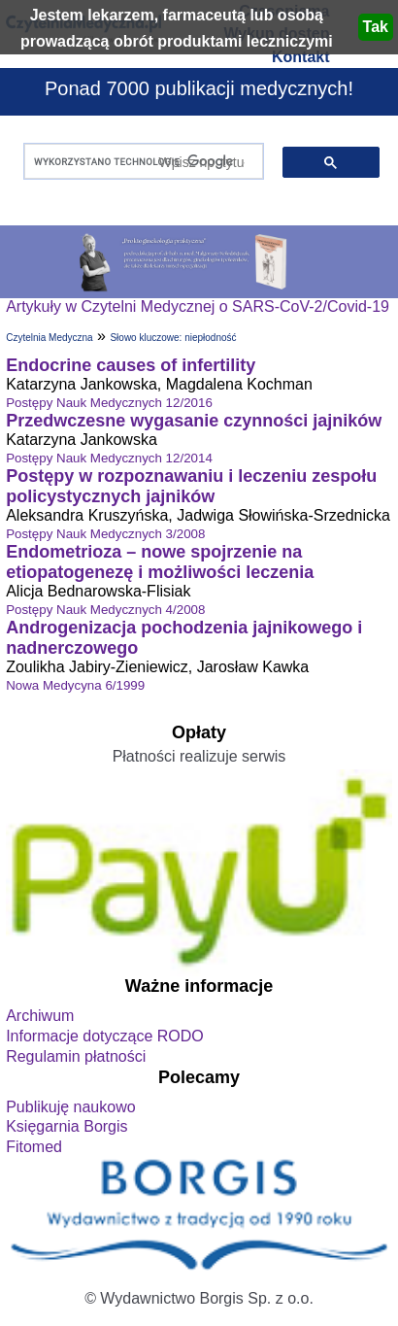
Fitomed (34, 1147)
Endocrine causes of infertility (130, 365)
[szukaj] (139, 162)
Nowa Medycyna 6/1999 (75, 685)
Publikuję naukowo (70, 1107)
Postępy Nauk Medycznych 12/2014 (109, 458)
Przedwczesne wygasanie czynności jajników (193, 420)
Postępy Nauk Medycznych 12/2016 (109, 402)
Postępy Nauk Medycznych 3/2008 (105, 534)
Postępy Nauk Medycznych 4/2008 (105, 609)
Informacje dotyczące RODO (105, 1036)
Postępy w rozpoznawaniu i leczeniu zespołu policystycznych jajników (191, 486)
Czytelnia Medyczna (49, 337)
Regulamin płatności (76, 1056)
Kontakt (301, 57)
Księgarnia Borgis (66, 1126)
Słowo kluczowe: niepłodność (173, 337)
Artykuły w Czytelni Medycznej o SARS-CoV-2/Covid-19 (197, 306)
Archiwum (40, 1015)
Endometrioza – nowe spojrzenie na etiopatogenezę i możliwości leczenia (160, 562)
